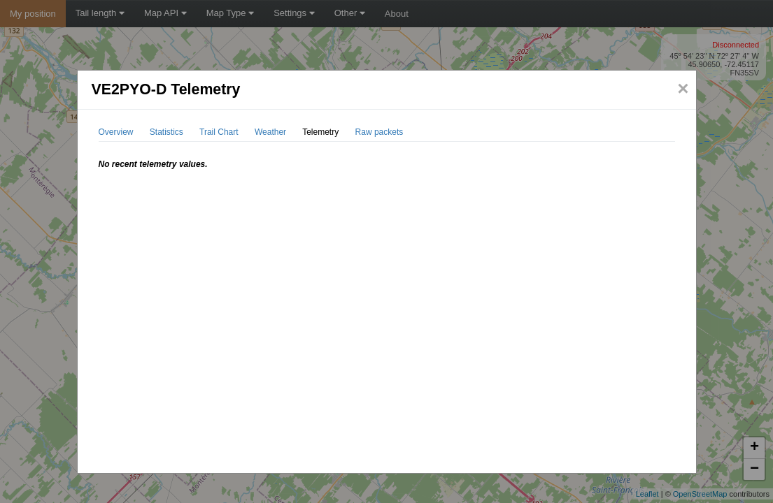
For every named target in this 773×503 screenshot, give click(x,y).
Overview (116, 132)
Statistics (166, 132)
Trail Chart (219, 132)
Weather (270, 132)
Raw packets (379, 132)
